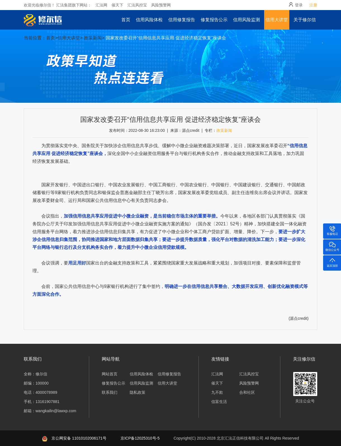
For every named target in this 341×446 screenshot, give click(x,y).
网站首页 (109, 374)
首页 (125, 19)
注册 (313, 5)
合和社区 (247, 392)
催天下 (117, 5)
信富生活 (219, 401)
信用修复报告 (181, 19)
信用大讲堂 (277, 19)
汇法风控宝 (137, 5)
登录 (295, 5)
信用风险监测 (246, 19)
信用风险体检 (149, 19)
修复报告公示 (214, 19)
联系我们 (109, 392)
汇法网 (101, 5)
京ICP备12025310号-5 (140, 438)
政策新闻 (93, 37)
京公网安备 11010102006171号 (78, 438)
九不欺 (217, 392)
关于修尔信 (304, 19)
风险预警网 (161, 5)
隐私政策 (137, 392)
